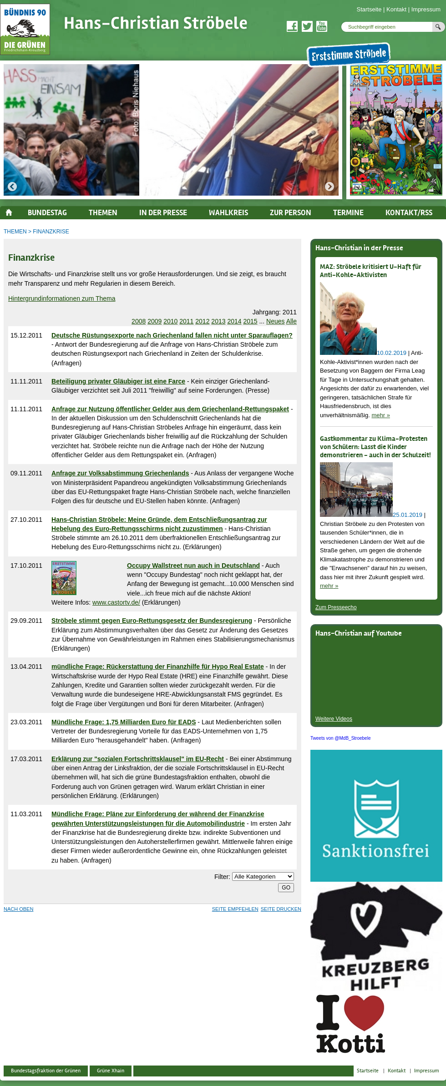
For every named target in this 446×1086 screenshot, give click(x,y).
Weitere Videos (333, 719)
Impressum (426, 9)
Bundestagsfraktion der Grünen (46, 1071)
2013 (218, 321)
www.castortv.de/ (116, 602)
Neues (275, 321)
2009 (154, 321)
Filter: (222, 876)
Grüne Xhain (110, 1071)
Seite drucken (281, 909)
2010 (170, 321)
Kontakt (396, 9)
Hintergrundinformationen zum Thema (62, 298)
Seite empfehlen (235, 909)
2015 (250, 321)
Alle (291, 321)
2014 (234, 321)
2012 (202, 321)
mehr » (380, 415)
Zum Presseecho (336, 607)
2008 (139, 321)
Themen (15, 231)
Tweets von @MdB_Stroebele (340, 738)
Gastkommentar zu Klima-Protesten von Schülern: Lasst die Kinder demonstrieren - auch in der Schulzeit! (375, 447)
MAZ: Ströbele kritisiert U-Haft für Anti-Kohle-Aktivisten (370, 271)
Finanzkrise (51, 231)
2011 (186, 321)
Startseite (368, 9)
